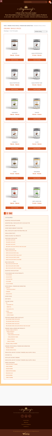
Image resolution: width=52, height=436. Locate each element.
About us (26, 422)
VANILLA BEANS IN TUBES (13, 337)
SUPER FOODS (8, 296)
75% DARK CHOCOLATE (10, 242)
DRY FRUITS (8, 298)
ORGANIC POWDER (10, 347)
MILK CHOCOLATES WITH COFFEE (12, 266)
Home (5, 25)
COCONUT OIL (8, 355)
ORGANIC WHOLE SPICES (11, 349)
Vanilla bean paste (10, 233)
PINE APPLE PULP (9, 373)
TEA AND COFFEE (9, 301)
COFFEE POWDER (10, 315)
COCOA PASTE (9, 277)
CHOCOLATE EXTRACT (11, 289)
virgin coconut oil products (13, 235)
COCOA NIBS (8, 281)
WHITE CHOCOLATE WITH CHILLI (12, 253)
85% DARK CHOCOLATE (10, 244)
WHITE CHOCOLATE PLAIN (11, 250)
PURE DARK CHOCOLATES (11, 238)
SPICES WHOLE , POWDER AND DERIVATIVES (15, 286)
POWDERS (8, 291)
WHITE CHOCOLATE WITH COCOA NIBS (13, 259)
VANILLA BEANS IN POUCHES (13, 334)
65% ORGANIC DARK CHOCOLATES (13, 319)
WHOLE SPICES (9, 293)
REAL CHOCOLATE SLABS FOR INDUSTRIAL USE (16, 230)
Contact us (26, 426)
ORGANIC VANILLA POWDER (11, 343)
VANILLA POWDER (10, 341)
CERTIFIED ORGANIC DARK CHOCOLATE (14, 317)
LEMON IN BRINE (9, 375)
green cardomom (10, 362)
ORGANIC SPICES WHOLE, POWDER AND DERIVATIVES (20, 25)
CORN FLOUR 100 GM (10, 225)
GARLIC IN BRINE (9, 366)
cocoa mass (26, 420)
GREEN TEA (9, 306)
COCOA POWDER (9, 283)
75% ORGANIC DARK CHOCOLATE (12, 321)
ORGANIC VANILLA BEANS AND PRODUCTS (15, 328)
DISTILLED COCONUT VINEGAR (12, 357)
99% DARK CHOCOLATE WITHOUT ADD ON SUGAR (16, 246)
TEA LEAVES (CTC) (10, 309)
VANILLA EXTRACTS (10, 331)
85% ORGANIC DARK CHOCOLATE (12, 323)
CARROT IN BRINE (9, 377)
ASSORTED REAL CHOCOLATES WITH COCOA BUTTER (17, 223)
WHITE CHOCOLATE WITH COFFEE (12, 257)
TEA (6, 303)
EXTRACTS (8, 287)
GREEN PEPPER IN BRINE (11, 370)
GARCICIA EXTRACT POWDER (11, 364)
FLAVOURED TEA (10, 304)
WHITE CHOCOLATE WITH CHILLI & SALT (14, 255)
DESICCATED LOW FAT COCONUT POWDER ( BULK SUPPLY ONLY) (20, 352)
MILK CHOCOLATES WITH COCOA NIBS (13, 268)
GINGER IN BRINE (9, 368)
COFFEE (7, 311)
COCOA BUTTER (9, 279)
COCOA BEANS (9, 274)
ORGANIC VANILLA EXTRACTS (12, 330)
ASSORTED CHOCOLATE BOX (11, 270)
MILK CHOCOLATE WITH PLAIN (12, 263)
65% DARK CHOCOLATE (10, 240)
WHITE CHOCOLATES (10, 249)
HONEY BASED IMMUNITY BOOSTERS (13, 228)
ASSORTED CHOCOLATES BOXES (12, 220)
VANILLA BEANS (10, 333)
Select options (14, 59)
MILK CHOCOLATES (9, 262)
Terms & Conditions (26, 424)
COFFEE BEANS (10, 312)
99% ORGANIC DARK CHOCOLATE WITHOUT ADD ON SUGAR (18, 325)
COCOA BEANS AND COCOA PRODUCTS (14, 273)
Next (10, 213)
